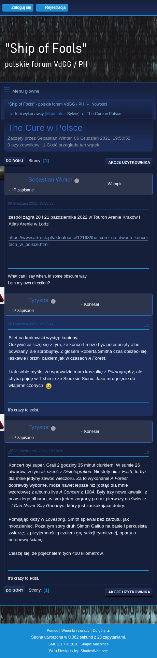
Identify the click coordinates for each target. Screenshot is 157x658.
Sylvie (72, 113)
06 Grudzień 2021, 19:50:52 (31, 203)
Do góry (15, 590)
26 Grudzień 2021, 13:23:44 (31, 324)
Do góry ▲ (101, 630)
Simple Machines (95, 644)
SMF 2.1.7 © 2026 (63, 644)
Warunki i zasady (75, 630)
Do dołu (14, 161)
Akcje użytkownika (129, 162)
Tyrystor (38, 300)
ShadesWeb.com (95, 651)
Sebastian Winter (50, 179)
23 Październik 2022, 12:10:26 (38, 451)
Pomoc (52, 630)
